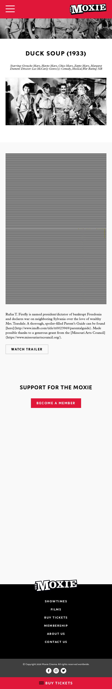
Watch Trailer (27, 349)
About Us (56, 634)
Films (56, 609)
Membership (56, 626)
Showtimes (56, 601)
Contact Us (56, 642)
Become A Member (56, 403)
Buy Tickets (56, 683)
